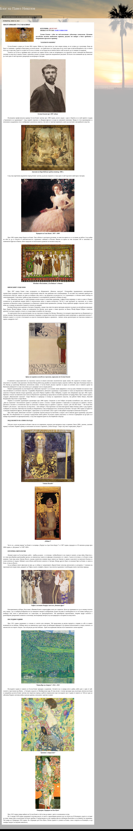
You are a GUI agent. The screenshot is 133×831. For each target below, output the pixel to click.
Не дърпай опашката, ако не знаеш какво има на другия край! (22, 17)
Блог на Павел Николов (17, 8)
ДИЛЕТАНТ (53, 28)
